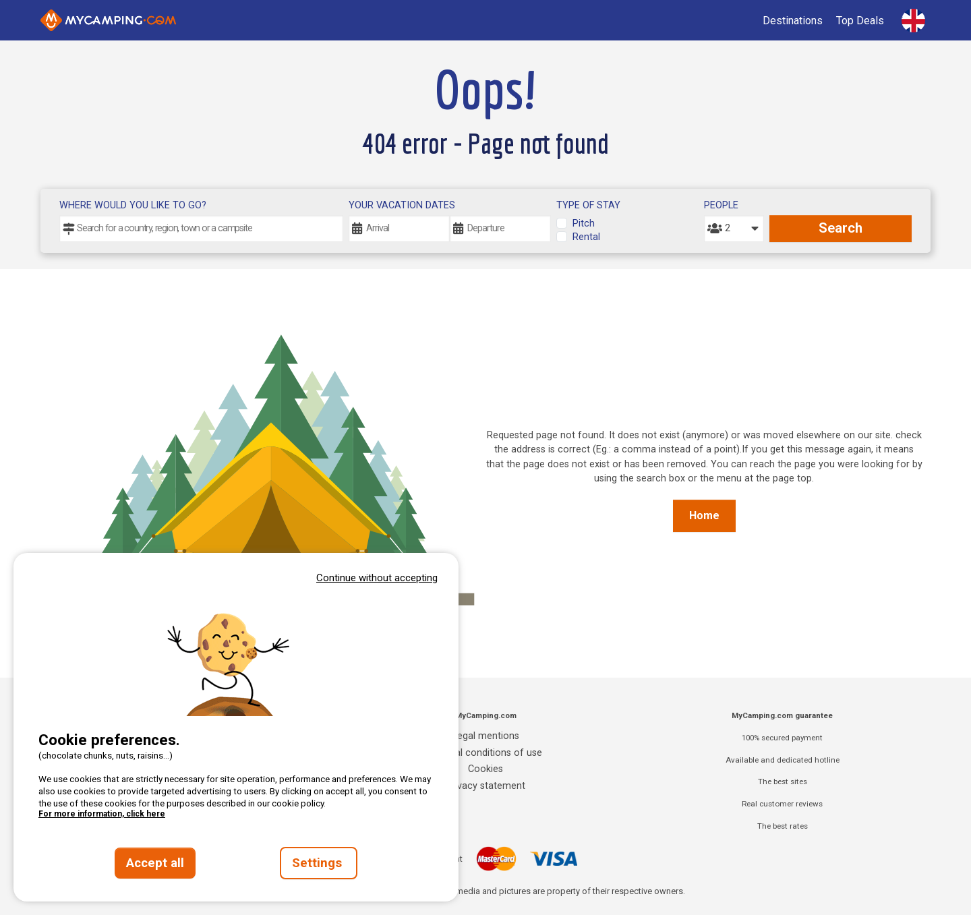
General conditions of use (485, 753)
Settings (318, 863)
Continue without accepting (377, 578)
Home (704, 515)
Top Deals (860, 20)
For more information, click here (101, 814)
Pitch (583, 223)
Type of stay (588, 205)
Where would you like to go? (132, 205)
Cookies (485, 769)
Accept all (155, 863)
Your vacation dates (402, 205)
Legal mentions (485, 736)
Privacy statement (485, 786)
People (721, 205)
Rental (586, 237)
